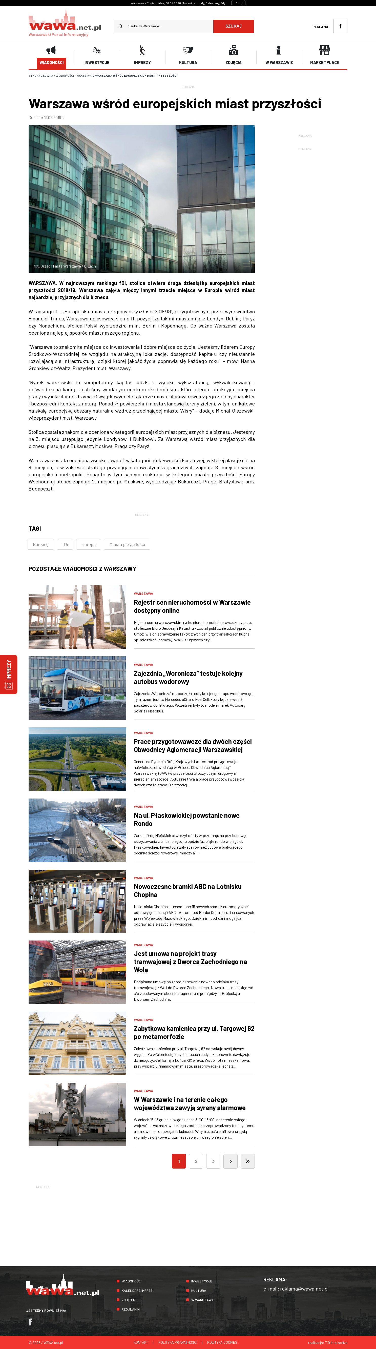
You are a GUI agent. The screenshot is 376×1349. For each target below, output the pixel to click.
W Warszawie (202, 1299)
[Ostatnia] (248, 1161)
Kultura (198, 1290)
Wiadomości (131, 1281)
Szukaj (233, 26)
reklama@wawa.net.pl (304, 1288)
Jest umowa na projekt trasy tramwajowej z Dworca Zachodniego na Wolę (190, 961)
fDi (65, 544)
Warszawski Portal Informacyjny (65, 23)
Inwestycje (201, 1281)
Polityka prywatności (177, 1342)
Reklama (320, 27)
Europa (88, 544)
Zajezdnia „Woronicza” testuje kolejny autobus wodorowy (188, 677)
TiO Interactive (336, 1342)
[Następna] (230, 1161)
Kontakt (141, 1342)
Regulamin (131, 1309)
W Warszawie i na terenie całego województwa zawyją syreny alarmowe (190, 1103)
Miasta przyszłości (127, 544)
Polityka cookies (222, 1342)
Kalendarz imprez (137, 1290)
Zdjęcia (128, 1299)
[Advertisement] (188, 1224)
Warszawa (143, 593)
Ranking (41, 544)
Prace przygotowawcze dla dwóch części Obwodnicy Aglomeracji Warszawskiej (193, 745)
